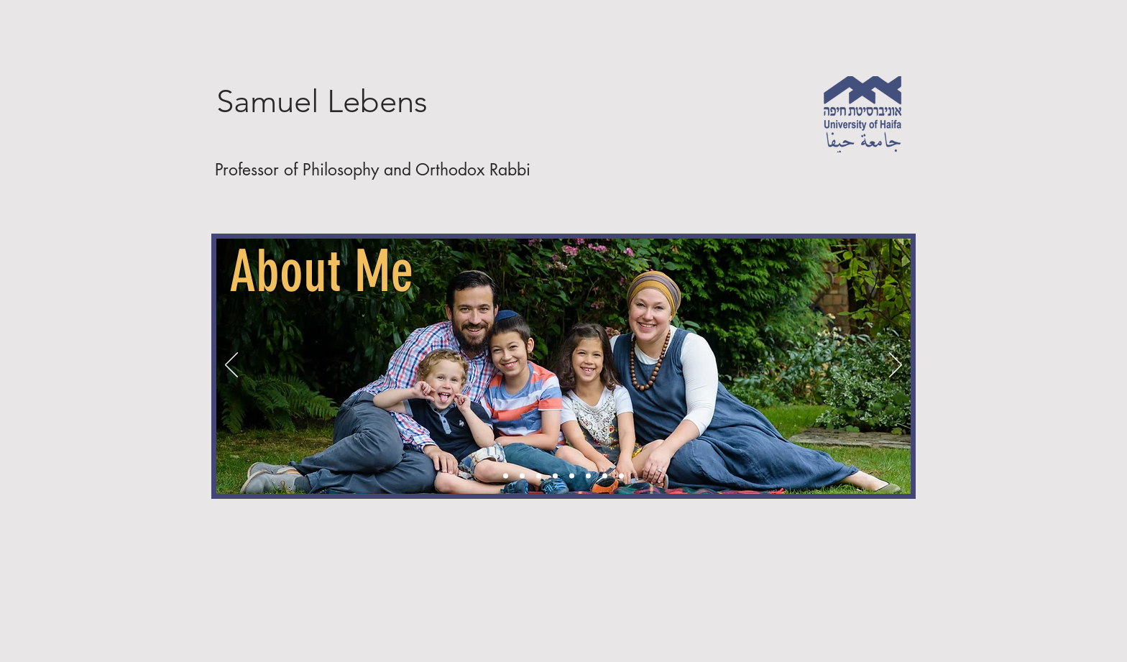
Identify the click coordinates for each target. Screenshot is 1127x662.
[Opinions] (588, 476)
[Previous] (231, 366)
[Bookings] (621, 476)
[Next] (895, 366)
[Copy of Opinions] (604, 476)
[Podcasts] (555, 476)
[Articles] (522, 476)
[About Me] (505, 476)
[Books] (538, 476)
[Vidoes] (571, 476)
